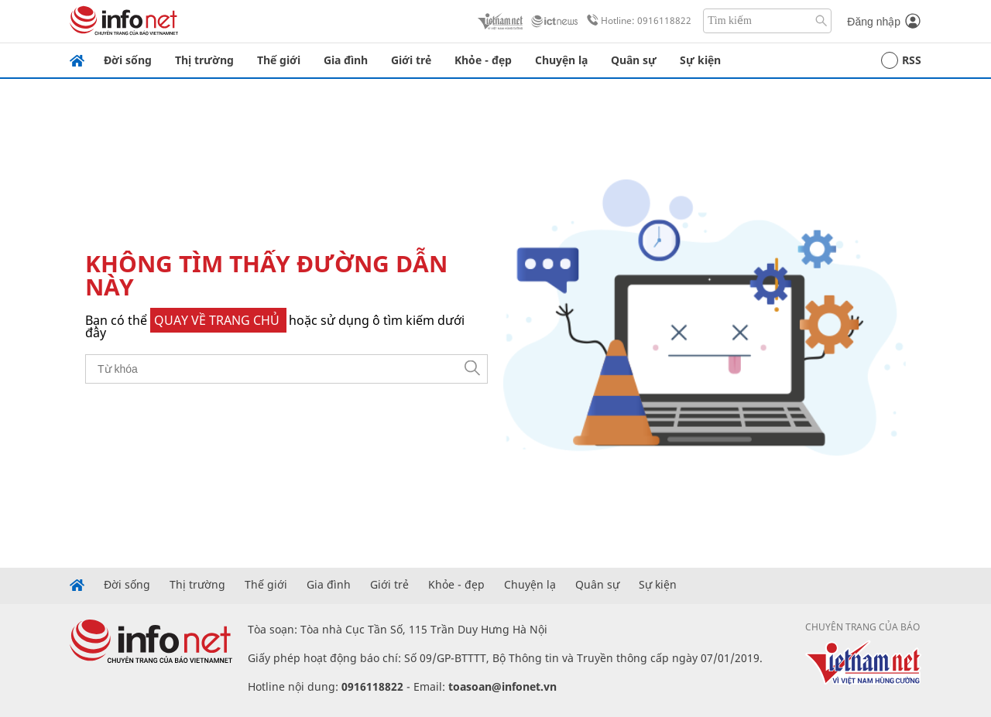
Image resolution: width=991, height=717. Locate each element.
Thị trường (204, 60)
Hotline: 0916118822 (636, 21)
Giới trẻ (411, 60)
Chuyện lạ (561, 60)
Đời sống (128, 60)
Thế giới (278, 60)
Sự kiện (700, 60)
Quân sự (634, 60)
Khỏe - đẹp (483, 60)
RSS (901, 60)
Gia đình (346, 60)
